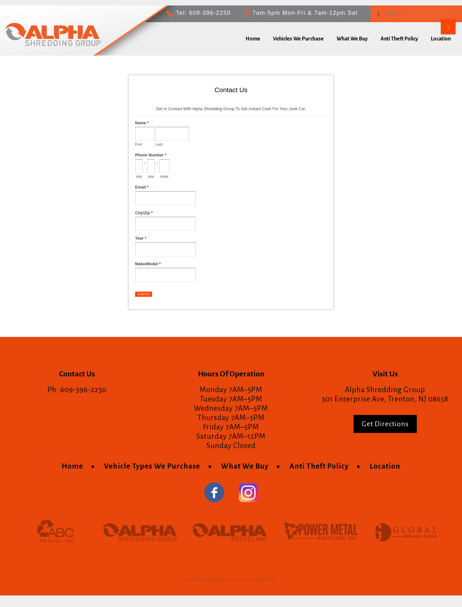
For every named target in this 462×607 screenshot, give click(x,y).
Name (142, 123)
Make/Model (148, 264)
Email (142, 187)
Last (159, 144)
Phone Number (151, 155)
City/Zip (144, 213)
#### (164, 177)
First (138, 144)
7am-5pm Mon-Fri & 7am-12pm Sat (305, 13)
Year (140, 238)
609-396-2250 (210, 13)
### (139, 177)
